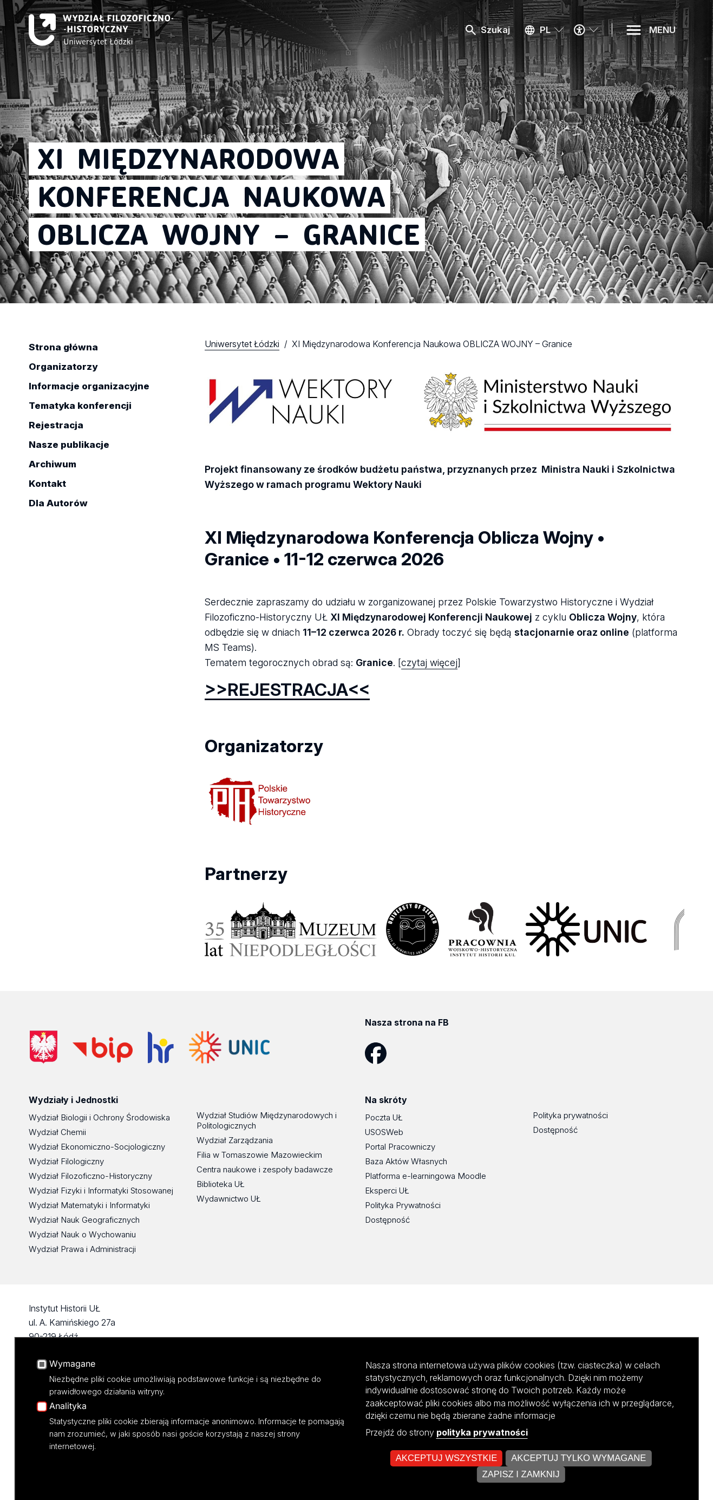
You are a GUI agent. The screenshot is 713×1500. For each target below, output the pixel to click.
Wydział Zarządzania (235, 1140)
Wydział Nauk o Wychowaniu (82, 1234)
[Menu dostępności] (586, 30)
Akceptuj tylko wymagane (578, 1458)
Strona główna (63, 347)
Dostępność (387, 1220)
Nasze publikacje (69, 444)
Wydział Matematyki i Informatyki (89, 1205)
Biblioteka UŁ (221, 1184)
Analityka (68, 1406)
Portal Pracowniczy (400, 1147)
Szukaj (495, 29)
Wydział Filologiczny (66, 1161)
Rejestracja (56, 425)
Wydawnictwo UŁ (229, 1199)
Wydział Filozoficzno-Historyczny (90, 1176)
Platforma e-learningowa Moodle (425, 1176)
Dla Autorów (58, 503)
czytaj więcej (429, 662)
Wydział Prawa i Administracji (82, 1249)
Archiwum (52, 464)
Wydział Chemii (57, 1132)
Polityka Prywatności (403, 1205)
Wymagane (72, 1364)
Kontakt (47, 483)
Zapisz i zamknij (520, 1474)
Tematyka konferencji (80, 405)
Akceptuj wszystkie (447, 1458)
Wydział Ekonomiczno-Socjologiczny (97, 1147)
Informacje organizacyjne (89, 386)
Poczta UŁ (384, 1117)
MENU (662, 29)
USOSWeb (384, 1132)
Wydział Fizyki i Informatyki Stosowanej (101, 1190)
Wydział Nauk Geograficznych (84, 1220)
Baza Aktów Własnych (406, 1161)
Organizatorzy (63, 366)
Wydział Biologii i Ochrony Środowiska (99, 1117)
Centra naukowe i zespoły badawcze (265, 1169)
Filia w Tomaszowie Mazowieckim (259, 1155)
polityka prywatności (482, 1432)
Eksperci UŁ (387, 1190)
